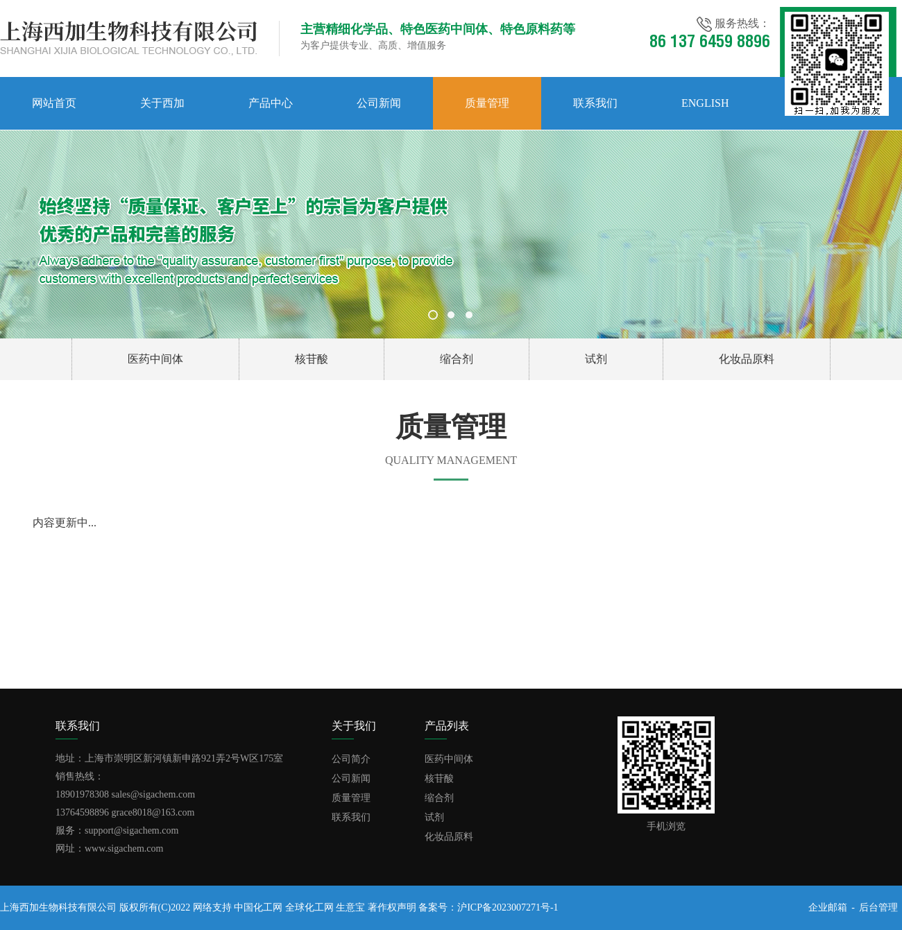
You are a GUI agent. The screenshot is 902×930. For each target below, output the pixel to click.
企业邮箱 (827, 907)
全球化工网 (309, 907)
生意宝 (350, 907)
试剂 (596, 359)
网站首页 (54, 103)
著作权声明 (392, 907)
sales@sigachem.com (154, 794)
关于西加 (162, 103)
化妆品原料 (746, 359)
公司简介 (351, 759)
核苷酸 (311, 359)
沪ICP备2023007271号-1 (507, 907)
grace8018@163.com (153, 812)
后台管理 (878, 907)
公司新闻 (379, 103)
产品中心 (270, 103)
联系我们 (595, 103)
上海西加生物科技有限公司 (58, 907)
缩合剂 (456, 359)
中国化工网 (258, 907)
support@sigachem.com (131, 830)
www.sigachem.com (124, 848)
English (705, 103)
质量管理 (487, 103)
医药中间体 (155, 359)
